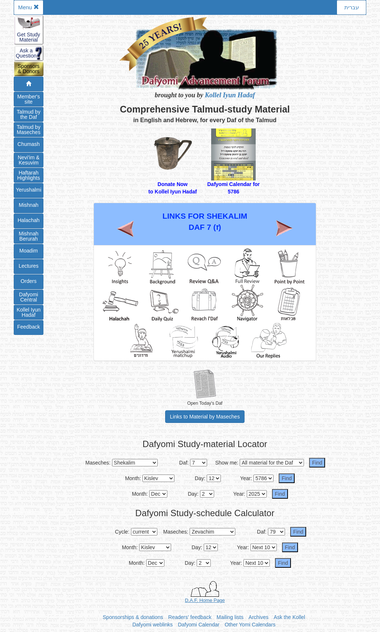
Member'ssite (28, 99)
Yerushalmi (29, 190)
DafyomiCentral (28, 297)
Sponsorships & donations (133, 617)
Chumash (28, 144)
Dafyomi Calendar (198, 625)
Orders (29, 281)
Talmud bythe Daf (28, 114)
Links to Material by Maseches (205, 417)
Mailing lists (230, 617)
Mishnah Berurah (29, 236)
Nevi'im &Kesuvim (29, 160)
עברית (351, 7)
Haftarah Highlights (28, 175)
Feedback (28, 327)
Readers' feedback (189, 617)
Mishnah (29, 205)
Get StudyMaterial (28, 37)
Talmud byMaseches (28, 129)
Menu (28, 7)
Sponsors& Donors (28, 68)
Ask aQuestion (26, 53)
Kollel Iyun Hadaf (230, 95)
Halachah (28, 220)
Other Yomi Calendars (250, 625)
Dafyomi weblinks (152, 625)
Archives (259, 617)
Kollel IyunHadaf (29, 312)
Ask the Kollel (289, 617)
